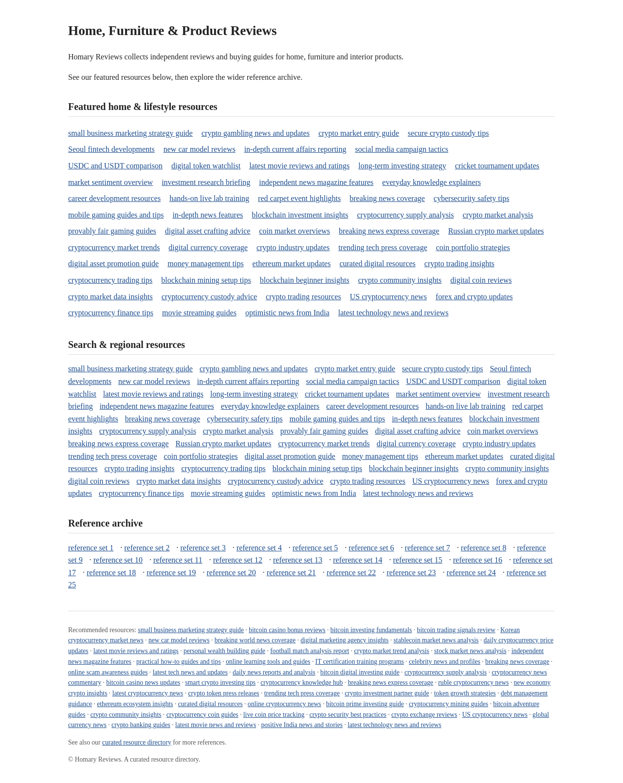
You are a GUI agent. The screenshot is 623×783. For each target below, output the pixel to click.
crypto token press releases (223, 693)
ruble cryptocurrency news (473, 682)
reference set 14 (357, 560)
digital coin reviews (481, 280)
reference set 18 (111, 572)
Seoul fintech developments (111, 149)
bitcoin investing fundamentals (371, 630)
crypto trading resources (303, 296)
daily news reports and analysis (274, 672)
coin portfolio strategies (473, 247)
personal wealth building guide (224, 651)
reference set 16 (477, 560)
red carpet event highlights (299, 198)
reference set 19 (171, 572)
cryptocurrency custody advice (209, 296)
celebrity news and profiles (444, 661)
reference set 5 (315, 548)
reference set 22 (351, 572)
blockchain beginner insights (304, 280)
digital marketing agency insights (345, 640)
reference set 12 (237, 560)
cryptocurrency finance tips (110, 313)
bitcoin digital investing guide (360, 672)
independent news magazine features (316, 182)
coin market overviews (294, 231)
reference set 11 (177, 560)
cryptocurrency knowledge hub (301, 682)
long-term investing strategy (402, 166)
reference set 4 (259, 548)
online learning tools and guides (268, 661)
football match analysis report (309, 651)
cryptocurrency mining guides (448, 704)
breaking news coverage (387, 198)
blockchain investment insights (300, 215)
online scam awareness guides (107, 672)
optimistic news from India (287, 313)
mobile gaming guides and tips (116, 215)
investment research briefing (206, 182)
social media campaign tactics (401, 149)
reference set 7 (427, 548)
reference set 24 (471, 572)
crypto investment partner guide (387, 693)
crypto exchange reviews (424, 714)
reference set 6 (371, 548)
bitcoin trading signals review (456, 630)
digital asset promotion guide (113, 263)
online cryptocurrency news (284, 704)
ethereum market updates (292, 263)
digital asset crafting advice (207, 231)
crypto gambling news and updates (256, 133)
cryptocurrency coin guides (202, 714)
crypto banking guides (140, 724)
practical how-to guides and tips (178, 661)
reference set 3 (203, 548)
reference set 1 (90, 548)
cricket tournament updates (497, 166)
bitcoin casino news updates (143, 682)
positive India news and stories (302, 724)
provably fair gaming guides (112, 231)
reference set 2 (146, 548)
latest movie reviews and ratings (299, 166)
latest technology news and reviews (393, 313)
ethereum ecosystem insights (135, 704)
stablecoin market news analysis (436, 640)
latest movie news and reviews (215, 724)
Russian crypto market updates (496, 231)
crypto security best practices (348, 714)
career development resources (114, 198)
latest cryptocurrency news (147, 693)
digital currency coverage (208, 247)
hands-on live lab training (209, 198)
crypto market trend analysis (391, 651)
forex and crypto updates (474, 296)
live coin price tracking (274, 714)
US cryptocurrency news (388, 296)
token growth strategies (465, 693)
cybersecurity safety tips (472, 198)
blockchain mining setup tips (206, 280)
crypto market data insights (110, 296)
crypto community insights (400, 280)
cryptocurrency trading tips (110, 280)
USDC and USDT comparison (115, 166)
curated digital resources (377, 263)
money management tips (205, 263)
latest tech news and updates (190, 672)
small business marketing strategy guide (130, 133)
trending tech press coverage (382, 247)
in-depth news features (207, 215)
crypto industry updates (293, 247)
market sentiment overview (110, 182)
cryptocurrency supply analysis (405, 215)
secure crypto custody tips (448, 133)
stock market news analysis (470, 651)
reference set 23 (411, 572)
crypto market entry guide (358, 133)
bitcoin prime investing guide (365, 704)
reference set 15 (417, 560)
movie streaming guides (199, 313)
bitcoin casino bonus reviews (287, 630)
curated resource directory (136, 742)
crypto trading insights (459, 263)
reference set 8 (483, 548)
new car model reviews (200, 149)
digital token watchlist (205, 166)
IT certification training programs (359, 661)
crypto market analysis (498, 215)
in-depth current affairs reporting (295, 149)
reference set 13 (297, 560)
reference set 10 (118, 560)
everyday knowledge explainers (431, 182)
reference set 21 (291, 572)
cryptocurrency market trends (114, 247)
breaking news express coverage (389, 231)
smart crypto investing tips (220, 682)
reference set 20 (231, 572)
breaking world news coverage (255, 640)
